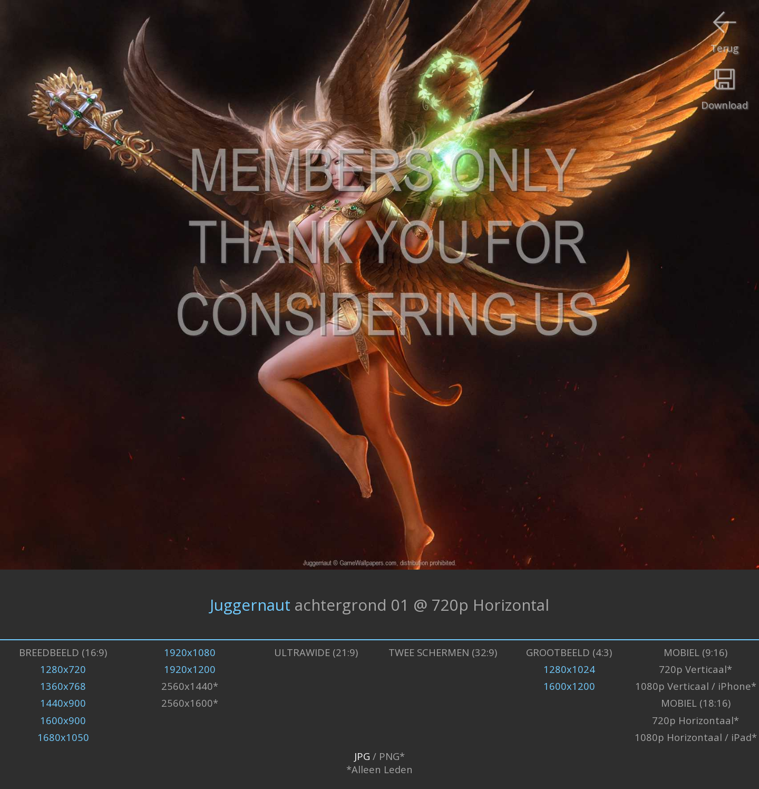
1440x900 (63, 702)
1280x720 (63, 669)
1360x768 (63, 685)
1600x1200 (569, 685)
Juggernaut (250, 604)
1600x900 (63, 720)
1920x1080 (190, 652)
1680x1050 (63, 737)
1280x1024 (569, 669)
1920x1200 (190, 669)
